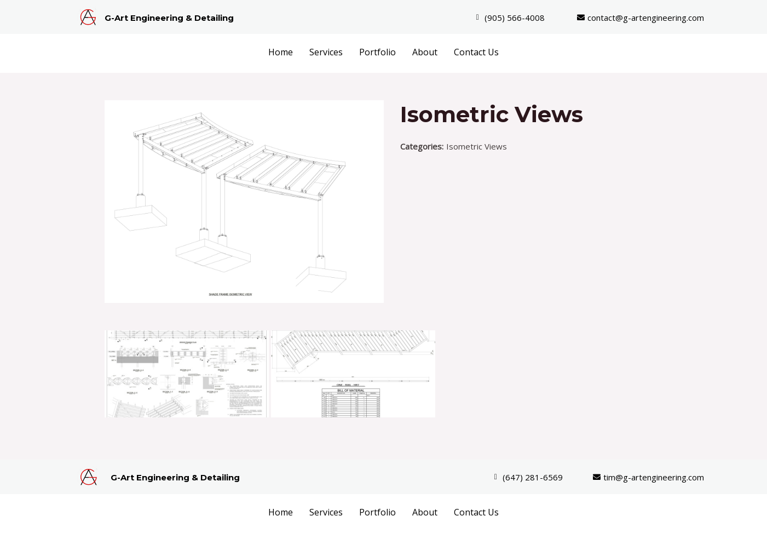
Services (326, 52)
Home (280, 52)
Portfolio (377, 52)
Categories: (421, 146)
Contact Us (476, 52)
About (424, 52)
